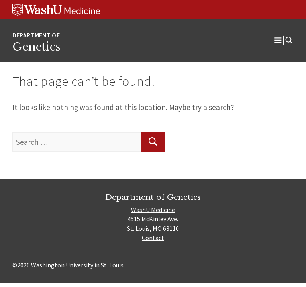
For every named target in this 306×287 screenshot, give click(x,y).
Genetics (36, 46)
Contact (153, 238)
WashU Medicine (153, 210)
